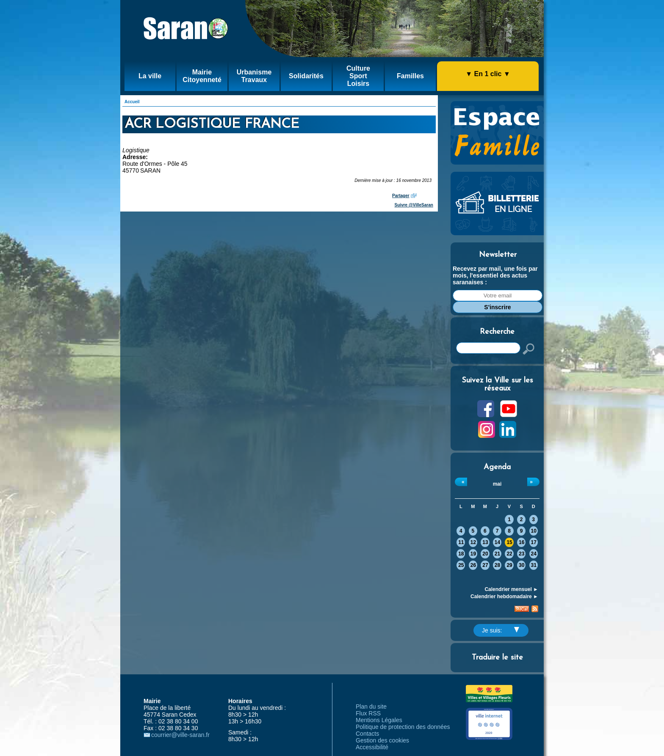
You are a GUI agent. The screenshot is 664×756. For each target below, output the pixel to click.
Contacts (367, 733)
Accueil (132, 101)
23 (521, 554)
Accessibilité (372, 747)
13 (485, 542)
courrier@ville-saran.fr (180, 734)
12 (473, 542)
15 (509, 542)
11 (461, 542)
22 (509, 554)
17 (534, 542)
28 (497, 565)
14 (497, 542)
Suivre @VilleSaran (414, 205)
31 (534, 565)
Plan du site (371, 706)
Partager (400, 195)
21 (497, 554)
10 (534, 531)
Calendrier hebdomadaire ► (504, 596)
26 (473, 565)
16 (521, 542)
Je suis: (500, 630)
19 (473, 554)
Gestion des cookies (382, 740)
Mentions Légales (379, 720)
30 (521, 565)
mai (497, 484)
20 (485, 554)
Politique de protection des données (403, 726)
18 (461, 554)
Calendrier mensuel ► (511, 589)
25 (461, 565)
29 (509, 565)
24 (534, 554)
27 (485, 565)
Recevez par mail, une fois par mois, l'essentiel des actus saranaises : (495, 275)
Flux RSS (368, 713)
